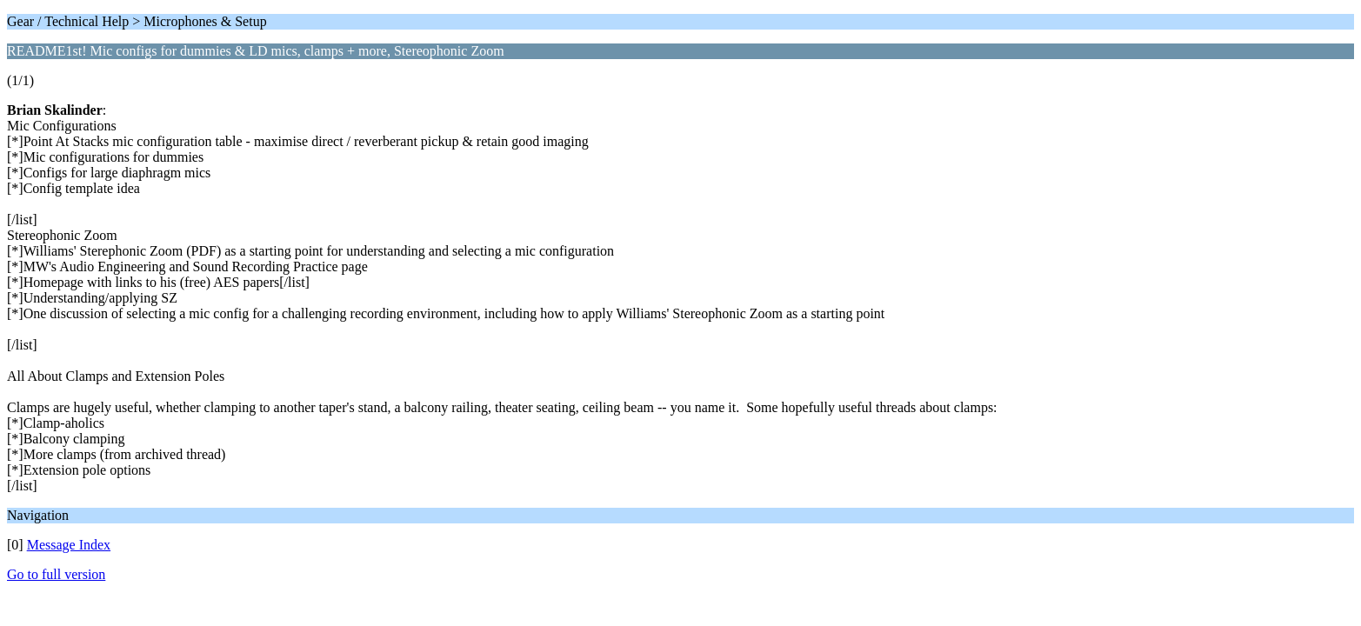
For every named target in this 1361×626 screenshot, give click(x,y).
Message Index (68, 544)
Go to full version (56, 574)
